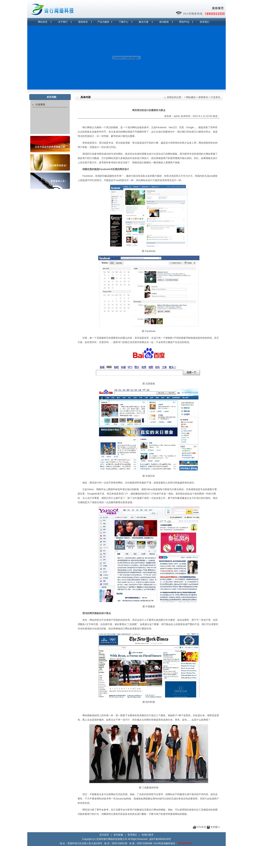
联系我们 (204, 22)
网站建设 (191, 97)
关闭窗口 (215, 827)
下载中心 (123, 22)
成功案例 (164, 22)
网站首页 (42, 22)
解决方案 (143, 22)
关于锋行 (63, 22)
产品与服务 (103, 22)
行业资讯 (215, 97)
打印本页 (201, 827)
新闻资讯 (83, 22)
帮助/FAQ (184, 22)
